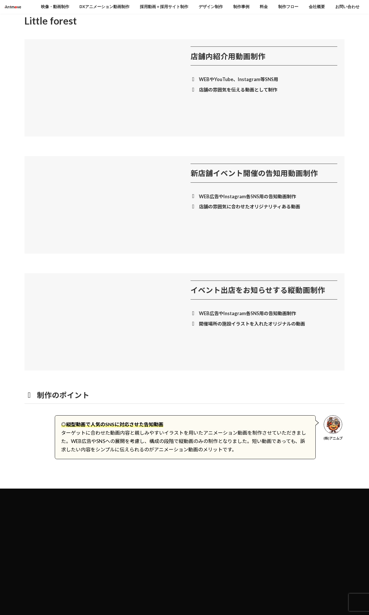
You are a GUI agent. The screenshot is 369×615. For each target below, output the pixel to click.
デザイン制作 (202, 539)
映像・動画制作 (204, 508)
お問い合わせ (202, 589)
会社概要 (199, 579)
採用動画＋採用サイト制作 (213, 529)
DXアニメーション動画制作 (213, 519)
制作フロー (201, 569)
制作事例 (199, 549)
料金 (195, 559)
